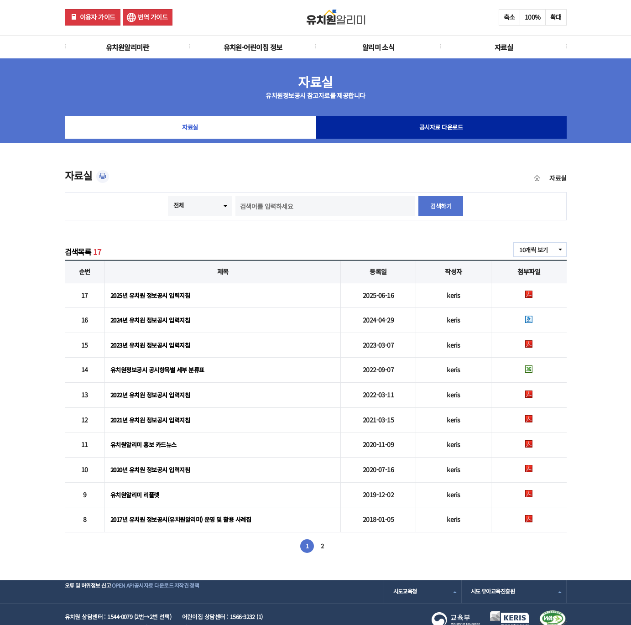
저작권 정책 (231, 568)
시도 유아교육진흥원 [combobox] (495, 568)
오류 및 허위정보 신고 (90, 568)
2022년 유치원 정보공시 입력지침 (153, 384)
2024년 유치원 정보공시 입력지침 (153, 316)
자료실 (504, 47)
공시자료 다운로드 (441, 130)
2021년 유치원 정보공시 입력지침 (153, 406)
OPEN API (140, 568)
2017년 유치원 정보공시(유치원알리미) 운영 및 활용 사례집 (186, 497)
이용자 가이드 (97, 16)
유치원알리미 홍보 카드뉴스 (146, 429)
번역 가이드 (153, 16)
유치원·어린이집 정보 (253, 47)
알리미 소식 (378, 47)
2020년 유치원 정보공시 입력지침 (153, 452)
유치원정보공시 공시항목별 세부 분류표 (161, 361)
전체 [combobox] (178, 205)
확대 (556, 16)
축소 (509, 16)
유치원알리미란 (127, 47)
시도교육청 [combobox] (406, 568)
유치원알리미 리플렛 (136, 474)
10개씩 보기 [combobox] (532, 250)
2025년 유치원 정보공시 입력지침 (153, 293)
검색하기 (440, 206)
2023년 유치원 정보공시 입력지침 (153, 339)
